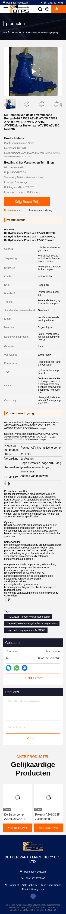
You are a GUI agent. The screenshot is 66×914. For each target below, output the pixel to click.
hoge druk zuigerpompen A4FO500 (26, 630)
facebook (33, 896)
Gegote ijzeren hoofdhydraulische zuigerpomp (32, 623)
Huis (5, 32)
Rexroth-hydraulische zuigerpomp (42, 32)
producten (16, 32)
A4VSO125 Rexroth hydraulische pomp (28, 616)
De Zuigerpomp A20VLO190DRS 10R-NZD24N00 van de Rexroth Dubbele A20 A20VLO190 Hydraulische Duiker (17, 817)
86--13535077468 (51, 2)
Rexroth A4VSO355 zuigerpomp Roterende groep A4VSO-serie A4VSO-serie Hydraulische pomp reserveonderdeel (47, 817)
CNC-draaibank (47, 496)
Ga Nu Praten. (33, 678)
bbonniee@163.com (16, 2)
